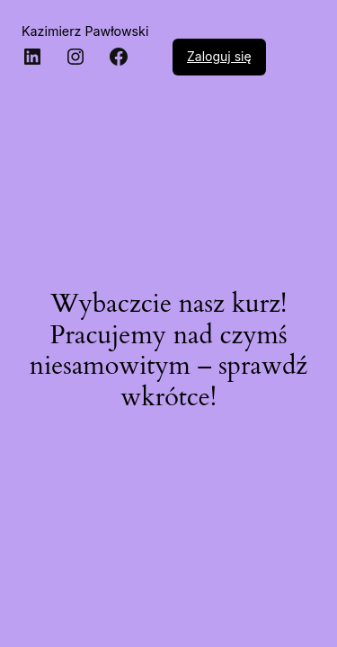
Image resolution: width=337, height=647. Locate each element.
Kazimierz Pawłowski (85, 31)
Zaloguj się (219, 56)
